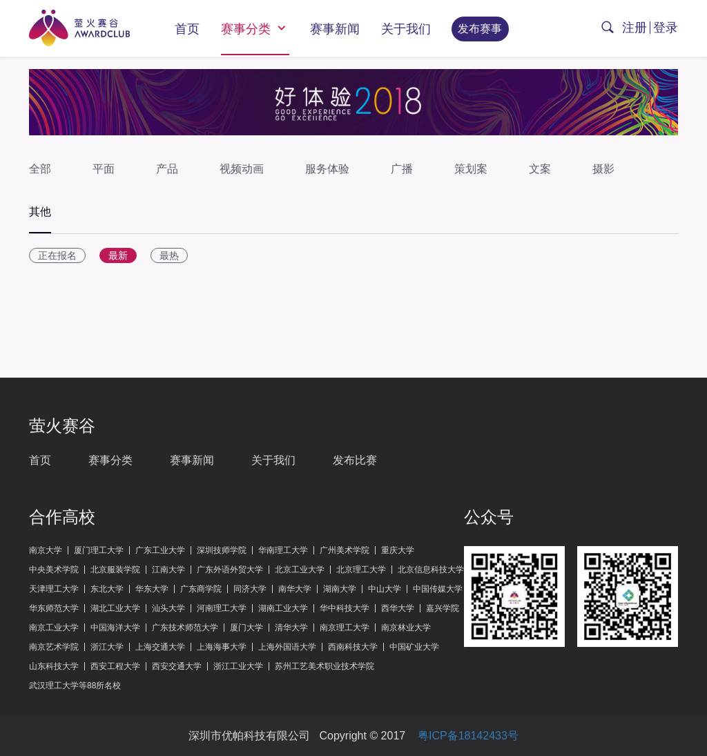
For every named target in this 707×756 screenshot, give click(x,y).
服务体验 (327, 169)
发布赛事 (480, 29)
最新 (118, 255)
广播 (402, 169)
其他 (40, 211)
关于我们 (406, 29)
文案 (540, 169)
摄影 (603, 169)
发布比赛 (355, 460)
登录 (665, 27)
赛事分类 (255, 28)
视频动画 (242, 169)
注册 (634, 27)
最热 (169, 255)
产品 (167, 169)
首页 (187, 29)
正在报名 (57, 255)
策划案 (470, 169)
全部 (40, 169)
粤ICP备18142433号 (468, 736)
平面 (104, 169)
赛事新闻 (335, 29)
